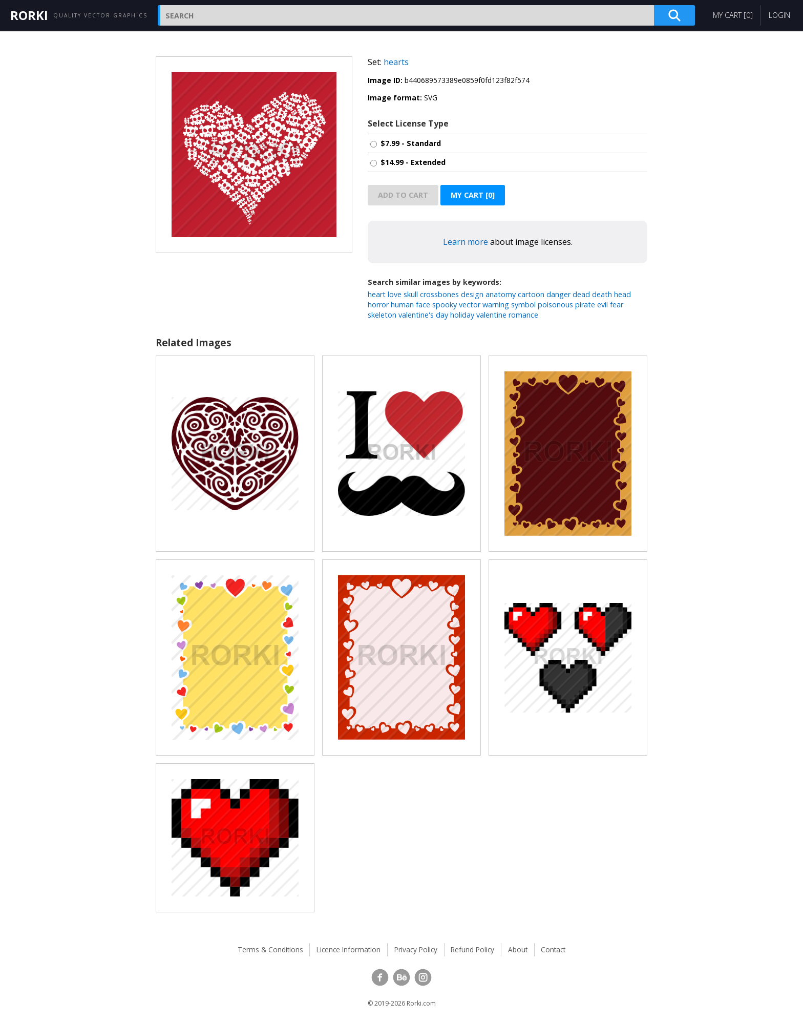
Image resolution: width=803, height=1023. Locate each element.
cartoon (531, 294)
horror (378, 304)
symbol (523, 304)
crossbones (439, 294)
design (472, 294)
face (423, 304)
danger (558, 294)
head (622, 294)
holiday (462, 315)
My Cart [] (733, 15)
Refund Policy (472, 949)
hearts (396, 62)
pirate (585, 304)
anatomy (500, 294)
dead (581, 294)
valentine (491, 315)
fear (616, 304)
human (402, 304)
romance (523, 315)
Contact (553, 949)
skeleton (382, 315)
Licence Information (348, 949)
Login (779, 15)
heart (377, 294)
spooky (444, 304)
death (602, 294)
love (395, 294)
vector (469, 304)
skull (411, 294)
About (517, 949)
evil (602, 304)
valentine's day (423, 315)
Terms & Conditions (270, 949)
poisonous (555, 304)
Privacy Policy (415, 949)
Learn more (465, 241)
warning (495, 304)
